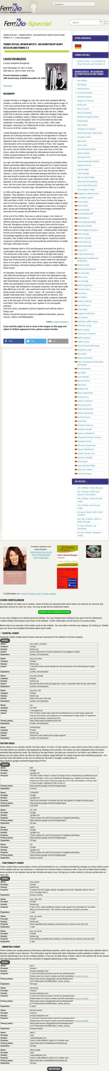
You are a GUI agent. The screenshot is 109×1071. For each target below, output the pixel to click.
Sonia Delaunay (84, 242)
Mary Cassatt (83, 109)
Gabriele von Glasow (86, 129)
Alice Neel (81, 385)
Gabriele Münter (84, 165)
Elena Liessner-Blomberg (88, 346)
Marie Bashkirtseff (85, 214)
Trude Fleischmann (85, 254)
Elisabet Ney (82, 389)
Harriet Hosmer (84, 305)
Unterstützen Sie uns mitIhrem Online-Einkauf (41, 555)
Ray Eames (82, 125)
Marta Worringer (84, 474)
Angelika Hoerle (84, 137)
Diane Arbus (82, 206)
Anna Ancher (82, 202)
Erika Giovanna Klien (86, 149)
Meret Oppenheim (85, 393)
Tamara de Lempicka (86, 333)
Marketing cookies (10, 946)
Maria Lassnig (83, 330)
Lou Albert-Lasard (85, 198)
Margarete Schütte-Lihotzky (89, 437)
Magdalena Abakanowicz (88, 193)
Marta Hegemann (84, 285)
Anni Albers (82, 80)
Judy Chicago (83, 234)
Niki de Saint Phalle (85, 177)
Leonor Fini (82, 250)
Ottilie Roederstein (85, 409)
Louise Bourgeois (84, 93)
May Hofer (81, 141)
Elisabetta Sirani (84, 441)
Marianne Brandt (84, 226)
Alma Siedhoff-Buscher (87, 185)
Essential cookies (9, 633)
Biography (7, 86)
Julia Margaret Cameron (87, 230)
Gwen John (82, 145)
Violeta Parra (83, 397)
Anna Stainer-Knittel (86, 189)
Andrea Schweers (60, 322)
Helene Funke (83, 265)
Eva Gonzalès (83, 273)
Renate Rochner (84, 405)
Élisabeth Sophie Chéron (88, 117)
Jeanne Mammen (84, 358)
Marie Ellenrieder (84, 246)
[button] (13, 341)
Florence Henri (83, 289)
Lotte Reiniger (83, 173)
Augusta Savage (84, 429)
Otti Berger (82, 84)
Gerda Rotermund (85, 413)
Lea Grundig (82, 281)
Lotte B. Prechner (85, 401)
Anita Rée (81, 421)
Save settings (54, 1068)
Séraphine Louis (84, 350)
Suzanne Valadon (85, 457)
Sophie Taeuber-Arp (86, 453)
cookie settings (49, 594)
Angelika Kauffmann (86, 313)
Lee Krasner (82, 317)
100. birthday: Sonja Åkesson (90, 488)
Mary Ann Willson (84, 469)
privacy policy (35, 594)
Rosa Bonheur (83, 89)
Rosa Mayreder (84, 368)
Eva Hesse (82, 293)
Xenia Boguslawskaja (86, 222)
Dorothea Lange (84, 325)
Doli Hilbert (82, 297)
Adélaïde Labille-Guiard (87, 321)
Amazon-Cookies (81, 976)
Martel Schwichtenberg (87, 181)
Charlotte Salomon (85, 425)
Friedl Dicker (82, 121)
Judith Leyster (83, 342)
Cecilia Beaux (83, 218)
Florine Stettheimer (85, 449)
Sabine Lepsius (84, 338)
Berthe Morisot (83, 381)
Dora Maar (82, 354)
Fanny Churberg (84, 113)
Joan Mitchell (83, 377)
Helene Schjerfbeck (85, 433)
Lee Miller (81, 373)
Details (5, 640)
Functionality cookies (12, 862)
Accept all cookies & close (54, 612)
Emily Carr (81, 105)
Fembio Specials (10, 35)
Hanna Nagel (83, 169)
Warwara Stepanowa (86, 445)
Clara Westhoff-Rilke (86, 465)
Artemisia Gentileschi (86, 269)
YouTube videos (7, 743)
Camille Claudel (84, 238)
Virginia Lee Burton (85, 101)
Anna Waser (82, 461)
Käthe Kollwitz (83, 153)
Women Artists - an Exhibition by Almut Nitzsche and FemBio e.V (34, 36)
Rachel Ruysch (83, 417)
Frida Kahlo (82, 309)
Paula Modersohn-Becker (88, 161)
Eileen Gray (82, 277)
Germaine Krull (83, 157)
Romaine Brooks (84, 97)
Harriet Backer (83, 210)
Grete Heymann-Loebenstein (90, 133)
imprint (25, 594)
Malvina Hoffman (84, 301)
